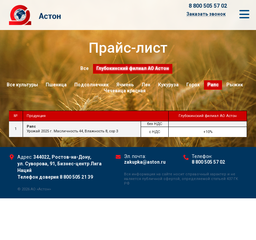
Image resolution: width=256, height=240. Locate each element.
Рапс (213, 84)
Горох (193, 84)
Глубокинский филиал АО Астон (132, 68)
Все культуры (22, 84)
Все (84, 68)
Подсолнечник (91, 84)
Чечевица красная (125, 90)
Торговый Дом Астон (59, 15)
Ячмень (125, 84)
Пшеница (56, 84)
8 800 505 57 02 (208, 6)
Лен (145, 84)
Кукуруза (168, 84)
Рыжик (234, 84)
